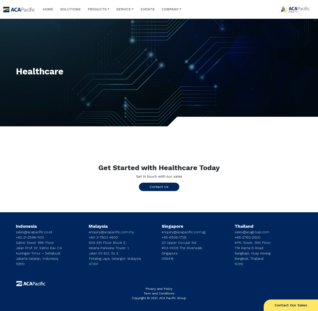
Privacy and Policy (159, 288)
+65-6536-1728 (174, 237)
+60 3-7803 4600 (103, 237)
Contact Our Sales (290, 305)
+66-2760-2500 (247, 237)
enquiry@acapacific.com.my (111, 232)
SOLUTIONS (70, 9)
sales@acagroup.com (252, 232)
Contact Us (159, 187)
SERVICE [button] (123, 9)
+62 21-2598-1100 (30, 237)
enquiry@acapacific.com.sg (183, 232)
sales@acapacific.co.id (34, 232)
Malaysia (98, 226)
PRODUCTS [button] (97, 9)
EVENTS (148, 9)
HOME (48, 9)
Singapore (172, 226)
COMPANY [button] (170, 9)
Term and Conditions (159, 293)
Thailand (244, 226)
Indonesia (26, 226)
